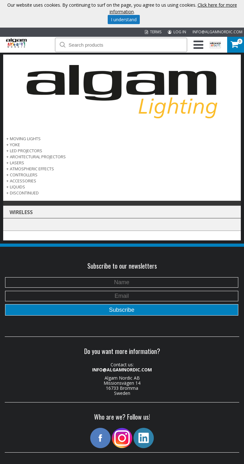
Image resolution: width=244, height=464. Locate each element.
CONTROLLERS (23, 175)
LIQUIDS (17, 187)
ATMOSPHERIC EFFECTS (32, 169)
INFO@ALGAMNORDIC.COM (217, 32)
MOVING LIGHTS (25, 138)
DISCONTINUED (24, 193)
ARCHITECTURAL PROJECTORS (38, 157)
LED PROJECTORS (26, 151)
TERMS (153, 32)
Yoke (15, 144)
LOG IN (177, 32)
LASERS (17, 163)
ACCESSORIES (23, 181)
